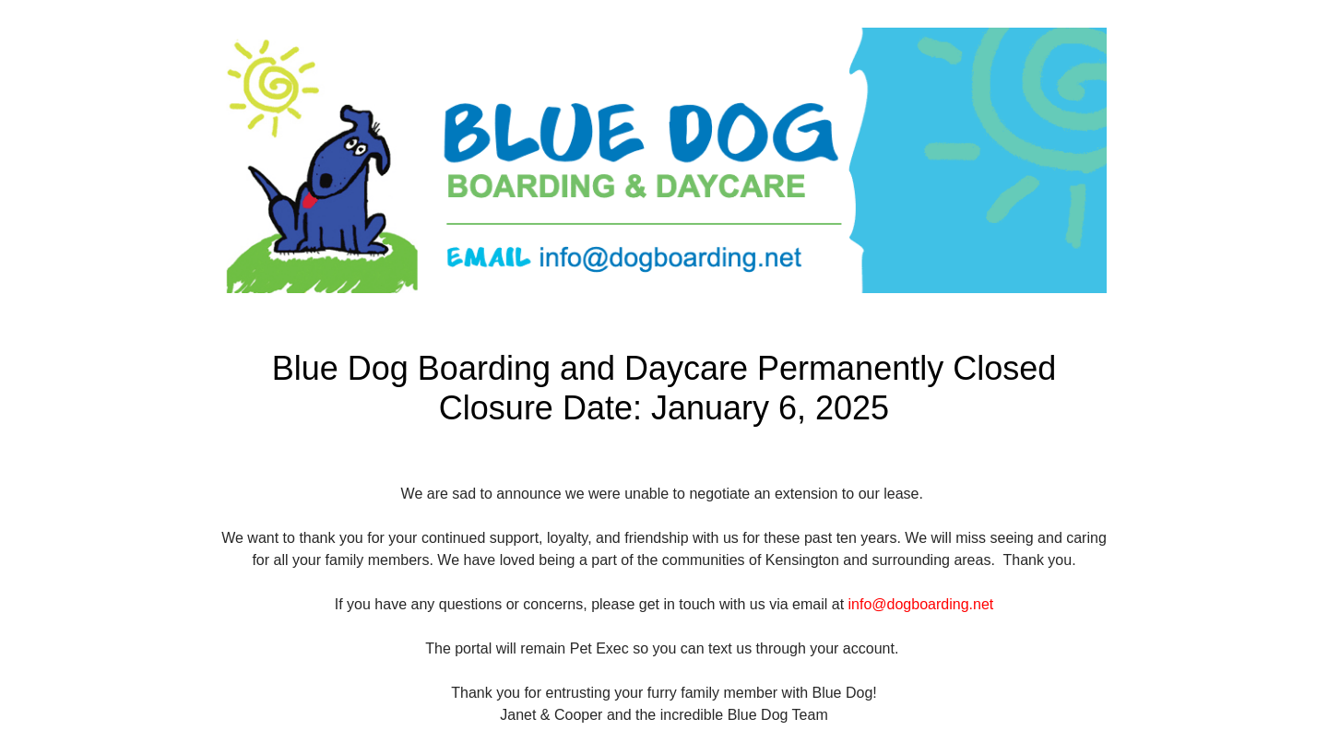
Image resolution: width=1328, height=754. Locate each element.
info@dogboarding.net (921, 604)
